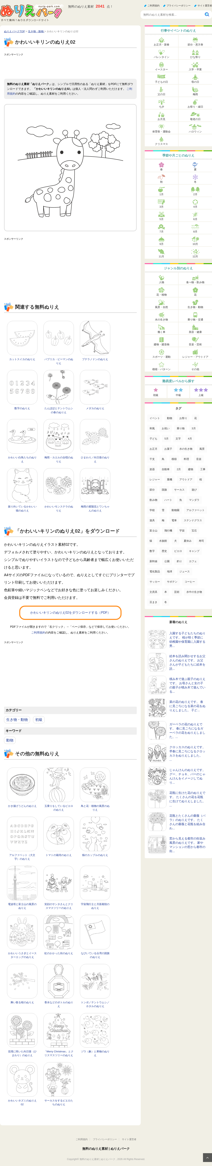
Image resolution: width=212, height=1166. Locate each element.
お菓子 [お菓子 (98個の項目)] (168, 448)
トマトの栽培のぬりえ (59, 855)
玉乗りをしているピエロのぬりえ (58, 807)
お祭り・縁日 (195, 106)
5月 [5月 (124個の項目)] (166, 438)
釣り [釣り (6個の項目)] (179, 561)
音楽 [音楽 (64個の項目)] (198, 459)
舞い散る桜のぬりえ (22, 1002)
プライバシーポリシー (179, 5)
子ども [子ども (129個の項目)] (153, 438)
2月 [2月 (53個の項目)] (179, 469)
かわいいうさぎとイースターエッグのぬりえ (22, 955)
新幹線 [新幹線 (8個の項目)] (153, 561)
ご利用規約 (154, 5)
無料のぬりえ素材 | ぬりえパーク (106, 1148)
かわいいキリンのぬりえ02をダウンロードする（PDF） (70, 612)
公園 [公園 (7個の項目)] (167, 561)
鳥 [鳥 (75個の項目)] (163, 459)
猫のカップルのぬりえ (95, 855)
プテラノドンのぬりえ (95, 359)
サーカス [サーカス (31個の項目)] (179, 489)
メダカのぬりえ (95, 408)
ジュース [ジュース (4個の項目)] (184, 571)
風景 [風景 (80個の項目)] (202, 448)
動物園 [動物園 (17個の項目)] (175, 510)
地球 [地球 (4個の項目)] (169, 571)
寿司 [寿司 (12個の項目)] (201, 540)
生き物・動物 (17, 720)
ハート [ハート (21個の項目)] (168, 499)
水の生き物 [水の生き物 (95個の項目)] (185, 448)
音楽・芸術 (195, 344)
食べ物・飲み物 (195, 282)
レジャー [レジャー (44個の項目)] (155, 479)
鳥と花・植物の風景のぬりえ (95, 807)
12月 (195, 256)
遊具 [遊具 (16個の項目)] (152, 520)
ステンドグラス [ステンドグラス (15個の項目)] (193, 520)
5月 (161, 219)
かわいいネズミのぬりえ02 (22, 1102)
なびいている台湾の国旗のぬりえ (95, 955)
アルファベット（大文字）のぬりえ (22, 857)
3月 (161, 206)
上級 (201, 395)
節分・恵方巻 (195, 44)
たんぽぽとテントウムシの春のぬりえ (58, 410)
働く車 (161, 331)
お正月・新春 (161, 44)
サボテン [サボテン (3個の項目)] (172, 581)
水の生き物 (161, 319)
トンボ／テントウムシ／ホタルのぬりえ (95, 1004)
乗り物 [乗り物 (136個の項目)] (181, 428)
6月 (195, 219)
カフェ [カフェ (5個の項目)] (193, 561)
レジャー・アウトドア (195, 356)
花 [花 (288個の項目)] (195, 418)
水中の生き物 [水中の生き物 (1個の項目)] (194, 591)
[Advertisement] (77, 67)
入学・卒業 (195, 69)
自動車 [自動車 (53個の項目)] (166, 469)
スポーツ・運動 (161, 356)
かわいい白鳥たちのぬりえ (22, 459)
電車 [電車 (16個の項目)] (174, 520)
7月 (161, 231)
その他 (195, 369)
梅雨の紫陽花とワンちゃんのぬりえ (95, 508)
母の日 (195, 81)
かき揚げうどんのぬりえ (22, 805)
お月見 (161, 119)
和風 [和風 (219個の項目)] (152, 428)
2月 (195, 194)
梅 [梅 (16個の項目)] (163, 520)
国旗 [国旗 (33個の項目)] (164, 489)
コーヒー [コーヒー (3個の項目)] (190, 581)
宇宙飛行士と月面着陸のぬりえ (95, 906)
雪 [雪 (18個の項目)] (163, 510)
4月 (195, 206)
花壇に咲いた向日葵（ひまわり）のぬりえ (22, 1053)
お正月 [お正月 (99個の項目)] (153, 448)
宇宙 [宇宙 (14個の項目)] (182, 530)
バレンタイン (161, 57)
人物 (161, 282)
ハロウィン (195, 131)
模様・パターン (161, 369)
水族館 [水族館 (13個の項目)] (163, 540)
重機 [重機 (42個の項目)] (169, 479)
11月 (161, 256)
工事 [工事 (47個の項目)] (202, 469)
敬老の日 (195, 119)
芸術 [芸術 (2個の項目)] (176, 591)
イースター (161, 69)
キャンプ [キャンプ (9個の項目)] (194, 551)
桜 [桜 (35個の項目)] (200, 479)
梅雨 (195, 94)
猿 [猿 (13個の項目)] (151, 540)
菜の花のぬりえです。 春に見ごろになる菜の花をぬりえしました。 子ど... (187, 706)
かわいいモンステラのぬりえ (58, 508)
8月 (195, 231)
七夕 (161, 106)
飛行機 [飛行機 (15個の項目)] (168, 530)
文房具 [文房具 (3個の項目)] (153, 591)
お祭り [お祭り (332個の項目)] (183, 418)
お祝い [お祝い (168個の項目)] (166, 428)
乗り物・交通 (195, 319)
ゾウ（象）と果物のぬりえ (95, 1053)
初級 (38, 720)
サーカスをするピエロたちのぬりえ (58, 1102)
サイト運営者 (205, 5)
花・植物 (161, 294)
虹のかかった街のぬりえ (58, 953)
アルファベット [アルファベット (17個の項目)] (195, 510)
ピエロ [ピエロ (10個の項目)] (178, 551)
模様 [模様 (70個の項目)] (174, 459)
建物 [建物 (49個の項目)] (190, 469)
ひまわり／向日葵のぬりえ (95, 459)
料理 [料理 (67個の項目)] (186, 459)
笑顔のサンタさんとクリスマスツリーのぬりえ (58, 906)
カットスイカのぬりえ (22, 359)
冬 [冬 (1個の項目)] (165, 602)
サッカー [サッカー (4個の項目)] (155, 581)
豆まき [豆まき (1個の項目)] (153, 602)
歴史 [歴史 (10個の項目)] (164, 551)
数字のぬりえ (22, 408)
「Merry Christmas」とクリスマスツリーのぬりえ (58, 1053)
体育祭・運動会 (161, 131)
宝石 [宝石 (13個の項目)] (194, 530)
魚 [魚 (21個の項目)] (180, 499)
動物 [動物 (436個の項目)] (169, 418)
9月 (161, 244)
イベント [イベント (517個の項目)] (155, 418)
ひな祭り (195, 57)
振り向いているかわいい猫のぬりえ (22, 508)
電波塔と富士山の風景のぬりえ (22, 906)
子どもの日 (161, 81)
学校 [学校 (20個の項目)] (152, 510)
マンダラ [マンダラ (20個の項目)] (194, 499)
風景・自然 (161, 307)
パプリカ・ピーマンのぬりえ (58, 361)
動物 (9, 740)
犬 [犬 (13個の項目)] (175, 540)
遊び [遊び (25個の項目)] (194, 489)
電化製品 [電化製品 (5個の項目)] (155, 571)
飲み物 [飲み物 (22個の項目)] (153, 499)
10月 (195, 244)
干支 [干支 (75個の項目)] (152, 459)
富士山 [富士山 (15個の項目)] (153, 530)
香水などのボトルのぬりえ (58, 1004)
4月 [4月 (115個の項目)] (190, 438)
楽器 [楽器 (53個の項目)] (152, 469)
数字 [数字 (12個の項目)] (152, 551)
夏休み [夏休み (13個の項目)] (188, 540)
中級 (178, 395)
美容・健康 (195, 331)
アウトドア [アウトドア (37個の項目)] (185, 479)
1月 (161, 194)
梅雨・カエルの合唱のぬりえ (58, 459)
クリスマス (161, 143)
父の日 (161, 94)
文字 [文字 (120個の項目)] (178, 438)
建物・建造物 (161, 344)
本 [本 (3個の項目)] (165, 591)
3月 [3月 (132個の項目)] (194, 428)
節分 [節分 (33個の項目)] (152, 489)
